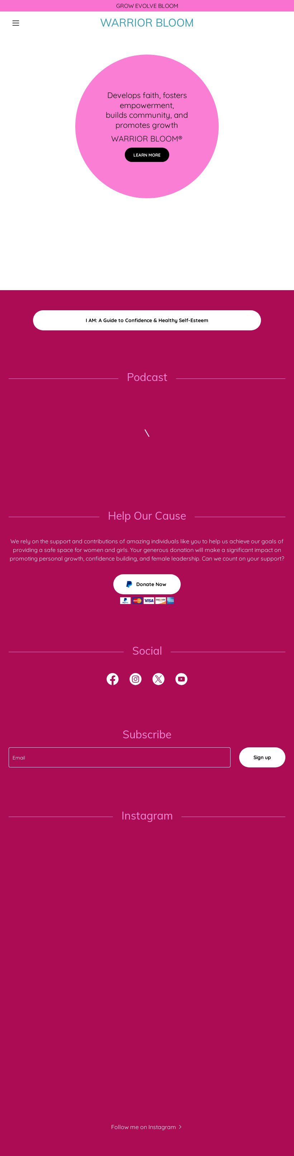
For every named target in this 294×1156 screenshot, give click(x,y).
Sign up (262, 757)
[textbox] (120, 757)
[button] (29, 23)
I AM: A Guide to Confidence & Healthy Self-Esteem (147, 320)
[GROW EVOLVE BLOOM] (147, 5)
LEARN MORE (147, 155)
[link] (147, 24)
